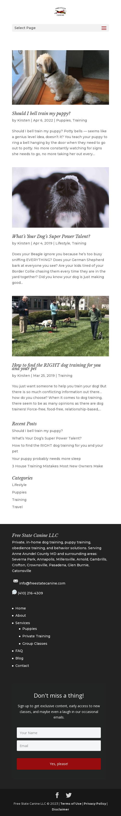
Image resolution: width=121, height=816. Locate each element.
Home (20, 608)
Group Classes (34, 643)
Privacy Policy (95, 803)
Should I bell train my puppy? (41, 113)
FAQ (19, 651)
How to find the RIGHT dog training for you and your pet (56, 367)
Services (22, 623)
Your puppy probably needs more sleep (46, 459)
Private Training (36, 636)
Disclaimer (60, 809)
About (20, 615)
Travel (17, 507)
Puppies (63, 120)
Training (80, 120)
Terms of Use (71, 803)
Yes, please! (59, 763)
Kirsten (23, 120)
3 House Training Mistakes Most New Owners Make (57, 466)
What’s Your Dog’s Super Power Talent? (51, 236)
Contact (22, 666)
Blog (19, 658)
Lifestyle (62, 243)
